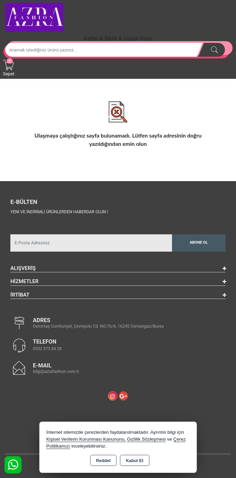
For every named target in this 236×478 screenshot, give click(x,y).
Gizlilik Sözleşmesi (146, 439)
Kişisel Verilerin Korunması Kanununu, (86, 439)
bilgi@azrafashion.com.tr (56, 371)
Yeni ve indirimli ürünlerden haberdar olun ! (59, 211)
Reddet (103, 460)
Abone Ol (199, 242)
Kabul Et (135, 460)
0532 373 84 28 (47, 348)
